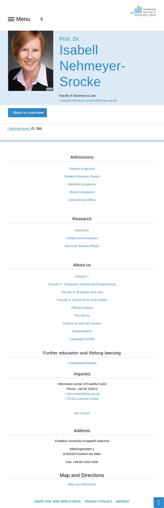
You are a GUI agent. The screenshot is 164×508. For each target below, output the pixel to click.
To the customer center (83, 400)
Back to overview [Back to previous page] (27, 114)
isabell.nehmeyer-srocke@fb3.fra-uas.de (88, 102)
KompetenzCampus (83, 364)
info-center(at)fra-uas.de (83, 395)
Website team (18, 130)
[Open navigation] (11, 19)
